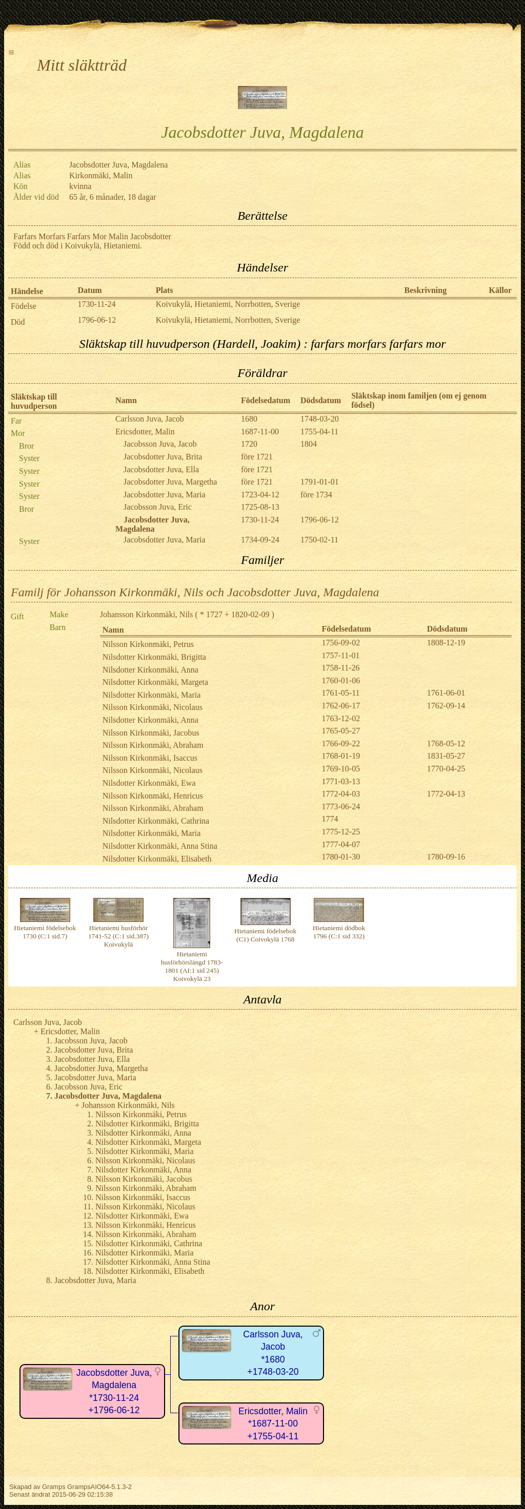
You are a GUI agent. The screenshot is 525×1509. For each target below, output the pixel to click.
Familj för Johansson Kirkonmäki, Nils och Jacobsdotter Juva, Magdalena (195, 592)
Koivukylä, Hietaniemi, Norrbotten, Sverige (228, 304)
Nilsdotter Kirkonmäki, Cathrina (156, 820)
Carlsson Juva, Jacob (149, 418)
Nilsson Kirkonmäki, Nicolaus (153, 707)
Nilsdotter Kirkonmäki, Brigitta (154, 657)
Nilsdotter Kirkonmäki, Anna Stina (160, 846)
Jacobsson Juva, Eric (158, 506)
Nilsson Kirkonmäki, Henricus (153, 795)
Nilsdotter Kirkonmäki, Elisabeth (157, 858)
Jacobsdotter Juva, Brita (163, 456)
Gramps (54, 1487)
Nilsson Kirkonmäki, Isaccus (150, 757)
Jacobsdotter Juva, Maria (165, 494)
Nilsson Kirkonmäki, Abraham (153, 745)
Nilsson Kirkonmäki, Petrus (148, 644)
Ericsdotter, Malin (145, 431)
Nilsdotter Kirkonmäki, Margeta (155, 682)
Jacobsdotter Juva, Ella (161, 469)
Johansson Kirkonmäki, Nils (146, 614)
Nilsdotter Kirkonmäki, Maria (152, 694)
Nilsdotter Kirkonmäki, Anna (150, 669)
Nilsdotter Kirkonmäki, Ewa (149, 783)
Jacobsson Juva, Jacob (160, 443)
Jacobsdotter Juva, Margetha (170, 481)
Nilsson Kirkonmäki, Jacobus (151, 732)
